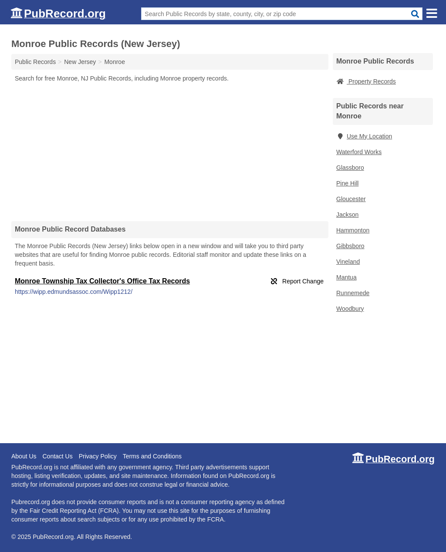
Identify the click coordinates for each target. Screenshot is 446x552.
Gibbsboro (350, 245)
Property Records (366, 81)
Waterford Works (359, 151)
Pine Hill (347, 183)
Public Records (35, 61)
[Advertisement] (169, 151)
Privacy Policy (98, 456)
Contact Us (57, 456)
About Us (24, 456)
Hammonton (352, 230)
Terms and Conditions (152, 456)
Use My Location (364, 136)
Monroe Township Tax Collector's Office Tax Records (102, 281)
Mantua (346, 277)
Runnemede (352, 292)
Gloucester (351, 198)
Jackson (347, 214)
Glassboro (350, 167)
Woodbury (350, 308)
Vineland (348, 261)
